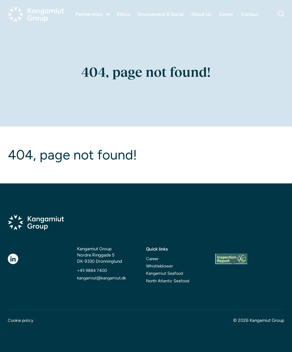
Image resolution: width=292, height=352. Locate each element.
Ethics (123, 14)
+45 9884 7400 (92, 270)
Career (226, 14)
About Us (201, 14)
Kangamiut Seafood (164, 273)
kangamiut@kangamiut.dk (101, 278)
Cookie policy (20, 320)
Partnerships (89, 14)
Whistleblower (159, 266)
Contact (249, 14)
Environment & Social (160, 14)
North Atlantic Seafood (167, 280)
